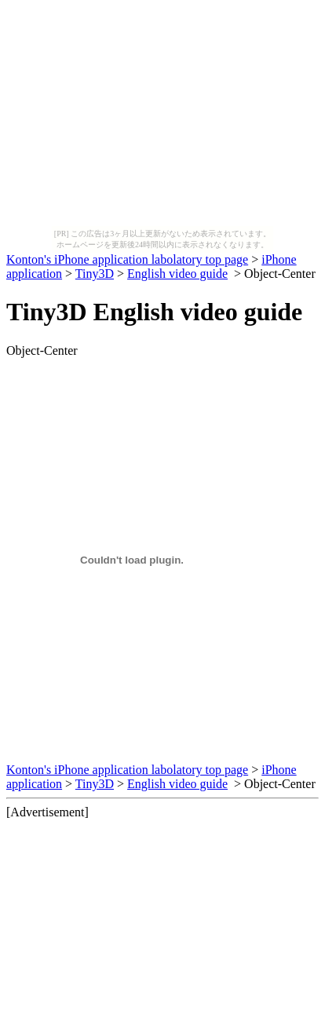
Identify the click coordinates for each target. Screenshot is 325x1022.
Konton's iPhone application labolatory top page (127, 259)
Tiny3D (94, 273)
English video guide (177, 273)
